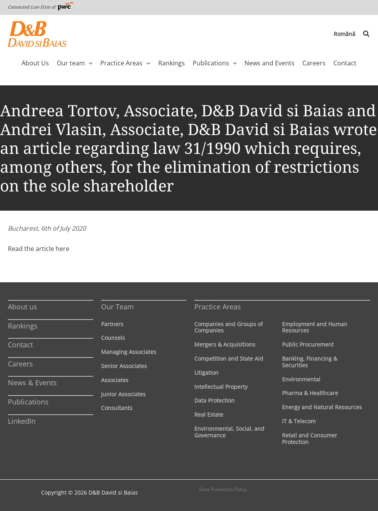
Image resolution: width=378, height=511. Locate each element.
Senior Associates (124, 366)
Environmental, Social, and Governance (229, 432)
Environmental (301, 379)
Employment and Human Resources (314, 327)
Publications (28, 401)
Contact (20, 344)
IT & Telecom (299, 421)
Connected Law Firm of (41, 7)
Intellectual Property (221, 386)
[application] (89, 63)
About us (22, 306)
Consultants (116, 408)
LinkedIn (22, 421)
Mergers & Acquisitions (224, 344)
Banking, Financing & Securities (309, 362)
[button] (366, 34)
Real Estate (208, 414)
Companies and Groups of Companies (228, 327)
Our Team (117, 306)
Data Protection (214, 400)
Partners (112, 324)
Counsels (113, 337)
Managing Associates (128, 352)
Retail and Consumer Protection (309, 439)
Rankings (23, 325)
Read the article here (38, 248)
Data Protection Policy (223, 489)
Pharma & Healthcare (310, 393)
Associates (114, 380)
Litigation (206, 372)
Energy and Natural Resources (322, 407)
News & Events (32, 382)
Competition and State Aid (228, 358)
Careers (20, 363)
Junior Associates (123, 394)
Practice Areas (217, 306)
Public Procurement (308, 344)
